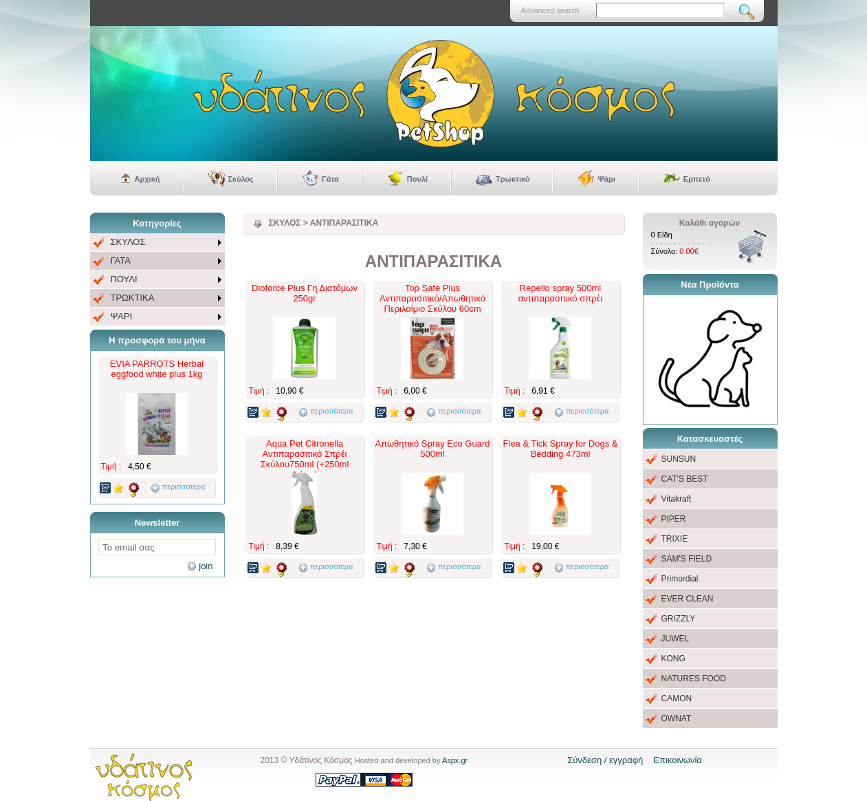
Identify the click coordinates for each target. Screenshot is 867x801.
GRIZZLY (678, 618)
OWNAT (676, 718)
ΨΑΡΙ (122, 316)
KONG (673, 658)
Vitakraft (676, 499)
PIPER (673, 519)
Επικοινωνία (677, 760)
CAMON (676, 698)
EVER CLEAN (687, 599)
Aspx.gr (455, 760)
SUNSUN (678, 459)
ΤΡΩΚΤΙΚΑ (133, 297)
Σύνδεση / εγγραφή (605, 760)
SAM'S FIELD (686, 559)
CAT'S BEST (684, 479)
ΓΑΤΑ (121, 260)
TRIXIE (674, 539)
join (205, 566)
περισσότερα (184, 486)
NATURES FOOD (693, 678)
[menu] (157, 279)
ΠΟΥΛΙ (124, 279)
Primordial (680, 579)
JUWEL (675, 638)
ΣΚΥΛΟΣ (128, 242)
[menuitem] (157, 242)
